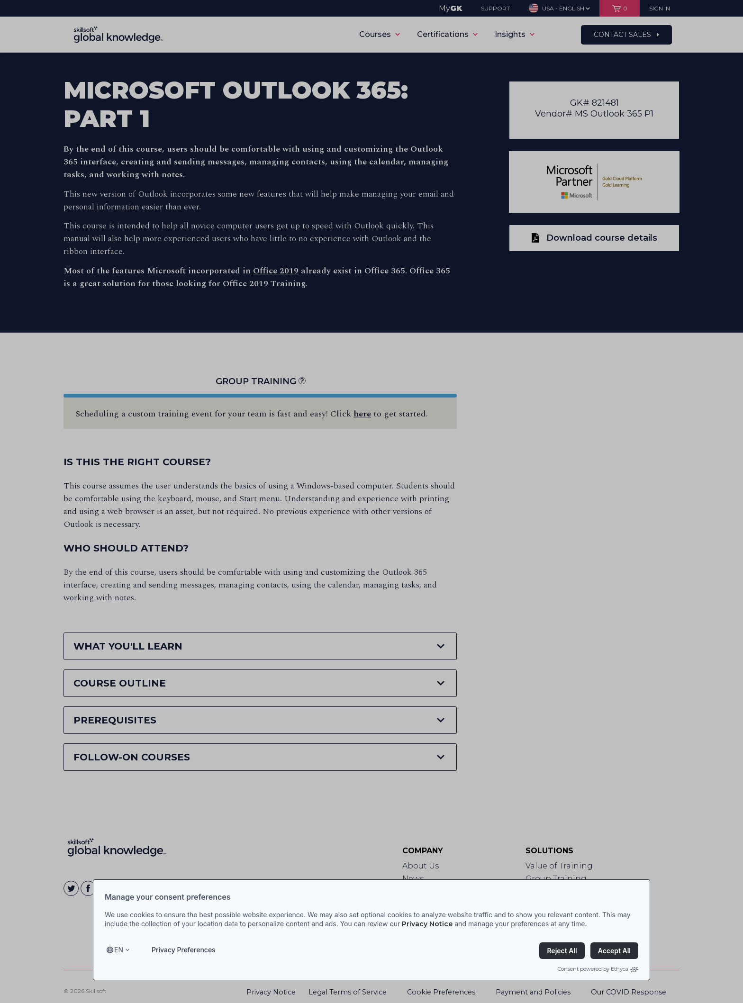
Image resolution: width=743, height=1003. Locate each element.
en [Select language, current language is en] (119, 950)
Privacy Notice (427, 924)
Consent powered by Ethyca (598, 969)
